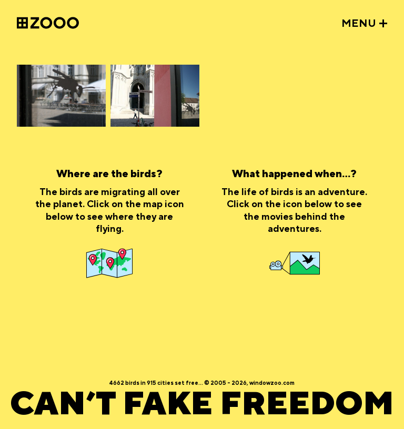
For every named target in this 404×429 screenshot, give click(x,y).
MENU (358, 23)
